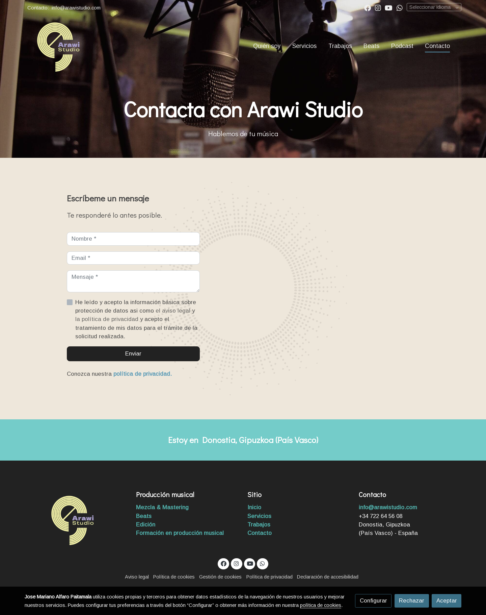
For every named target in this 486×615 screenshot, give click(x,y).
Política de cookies (174, 577)
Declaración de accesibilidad (327, 577)
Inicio (255, 507)
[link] (57, 46)
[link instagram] (378, 7)
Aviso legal (137, 577)
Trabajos (258, 524)
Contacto (259, 533)
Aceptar (446, 600)
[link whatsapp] (400, 7)
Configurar (373, 600)
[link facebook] (367, 7)
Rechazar (411, 600)
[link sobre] (76, 519)
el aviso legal (174, 311)
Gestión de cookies (220, 577)
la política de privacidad (107, 319)
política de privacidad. (142, 374)
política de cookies (320, 605)
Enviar (133, 353)
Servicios (259, 516)
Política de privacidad (269, 577)
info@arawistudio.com (77, 7)
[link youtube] (389, 7)
